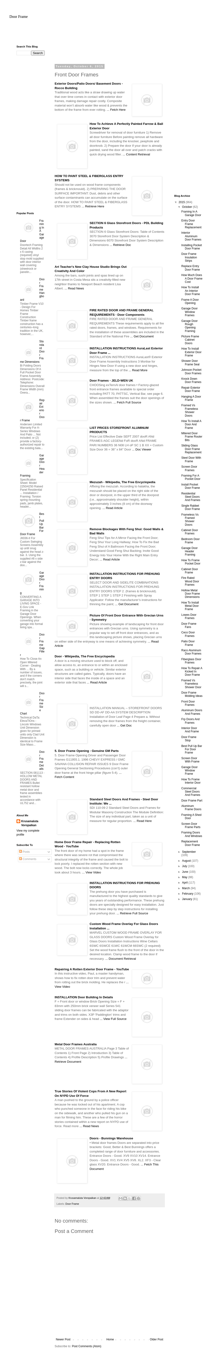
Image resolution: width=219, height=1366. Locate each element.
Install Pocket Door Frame (190, 486)
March (186, 888)
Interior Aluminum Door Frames (191, 236)
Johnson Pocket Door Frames (191, 371)
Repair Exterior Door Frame (190, 389)
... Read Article (112, 508)
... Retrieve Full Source (132, 913)
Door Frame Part (191, 800)
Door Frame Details (42, 760)
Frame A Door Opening (190, 301)
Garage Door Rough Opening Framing (189, 326)
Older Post (156, 1339)
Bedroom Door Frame (190, 540)
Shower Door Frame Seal (190, 362)
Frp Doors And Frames (190, 721)
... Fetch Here (116, 109)
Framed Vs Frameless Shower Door (191, 684)
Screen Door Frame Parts (190, 825)
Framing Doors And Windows (191, 834)
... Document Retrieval (120, 958)
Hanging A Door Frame (191, 398)
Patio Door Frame (188, 643)
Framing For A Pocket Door (190, 477)
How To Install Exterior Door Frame (191, 352)
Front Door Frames (188, 703)
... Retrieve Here (93, 206)
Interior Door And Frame (190, 729)
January (187, 899)
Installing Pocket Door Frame (191, 247)
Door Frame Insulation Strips (189, 257)
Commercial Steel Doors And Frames (190, 792)
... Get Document (142, 336)
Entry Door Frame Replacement (191, 224)
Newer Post (63, 1339)
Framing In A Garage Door (191, 213)
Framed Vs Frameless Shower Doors (189, 410)
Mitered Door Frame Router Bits (191, 437)
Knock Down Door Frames (191, 380)
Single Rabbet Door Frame (190, 507)
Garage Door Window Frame (189, 771)
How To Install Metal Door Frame (190, 606)
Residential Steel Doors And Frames (190, 497)
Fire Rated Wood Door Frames (190, 581)
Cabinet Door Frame (189, 571)
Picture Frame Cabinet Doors (190, 340)
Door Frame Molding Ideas (192, 694)
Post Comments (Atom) (86, 1346)
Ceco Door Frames (188, 634)
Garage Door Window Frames (189, 312)
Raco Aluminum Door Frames (191, 652)
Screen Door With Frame (190, 760)
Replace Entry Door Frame (190, 268)
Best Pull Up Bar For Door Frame (191, 749)
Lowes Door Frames (188, 616)
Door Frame (18, 17)
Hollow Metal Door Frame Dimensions (190, 594)
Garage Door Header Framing (189, 551)
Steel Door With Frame (191, 459)
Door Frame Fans (188, 625)
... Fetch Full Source (127, 402)
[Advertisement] (109, 34)
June (185, 871)
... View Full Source (113, 1019)
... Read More (138, 370)
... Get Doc (124, 725)
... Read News (74, 288)
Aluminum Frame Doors (191, 807)
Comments (27, 859)
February (188, 893)
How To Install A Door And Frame (191, 424)
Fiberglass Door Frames (191, 661)
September (189, 851)
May (185, 877)
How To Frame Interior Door (191, 781)
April (185, 882)
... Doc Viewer (141, 449)
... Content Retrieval (136, 154)
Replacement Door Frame (190, 843)
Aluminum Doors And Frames (191, 712)
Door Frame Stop (188, 738)
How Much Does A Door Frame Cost (192, 278)
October (187, 207)
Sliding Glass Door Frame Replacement (191, 449)
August (187, 860)
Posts (24, 851)
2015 (182, 202)
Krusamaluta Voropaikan (29, 823)
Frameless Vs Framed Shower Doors (190, 519)
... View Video (91, 872)
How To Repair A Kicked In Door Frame (191, 672)
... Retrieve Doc (120, 245)
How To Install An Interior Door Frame (190, 291)
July (185, 866)
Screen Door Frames (189, 468)
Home (110, 1339)
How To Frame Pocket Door (190, 562)
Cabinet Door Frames (189, 532)
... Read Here (142, 821)
